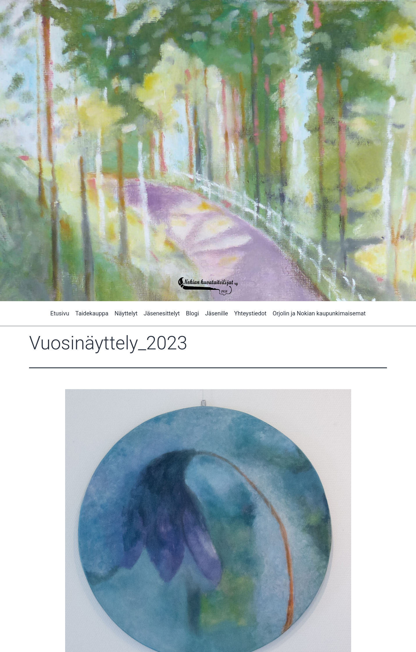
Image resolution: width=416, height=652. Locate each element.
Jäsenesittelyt (162, 313)
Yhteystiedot (250, 313)
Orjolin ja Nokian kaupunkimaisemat (319, 313)
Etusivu (59, 313)
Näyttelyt (126, 313)
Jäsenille (216, 313)
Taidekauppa (91, 313)
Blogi (192, 313)
